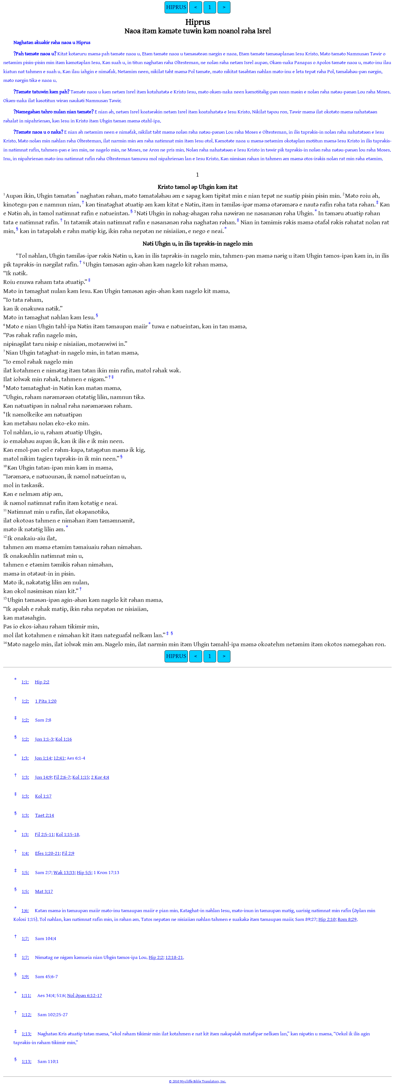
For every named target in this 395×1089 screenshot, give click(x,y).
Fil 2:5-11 (44, 834)
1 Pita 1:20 (46, 701)
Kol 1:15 (80, 777)
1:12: (26, 1015)
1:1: (25, 682)
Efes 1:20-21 (47, 853)
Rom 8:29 (347, 919)
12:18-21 (174, 957)
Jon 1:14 (43, 758)
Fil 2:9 (68, 853)
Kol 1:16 (63, 739)
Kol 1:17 (43, 796)
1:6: (25, 910)
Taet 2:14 (44, 815)
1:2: (25, 701)
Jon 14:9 (43, 777)
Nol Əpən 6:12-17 (84, 995)
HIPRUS (176, 7)
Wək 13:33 (64, 872)
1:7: (25, 938)
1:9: (25, 976)
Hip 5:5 (84, 872)
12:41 (58, 758)
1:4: (25, 853)
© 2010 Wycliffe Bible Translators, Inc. (197, 1081)
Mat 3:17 (44, 891)
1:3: (25, 758)
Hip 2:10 (326, 919)
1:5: (25, 872)
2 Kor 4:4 (100, 777)
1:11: (26, 995)
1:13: (26, 1034)
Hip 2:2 (42, 682)
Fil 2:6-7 (62, 777)
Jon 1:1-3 (44, 739)
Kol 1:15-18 (67, 834)
